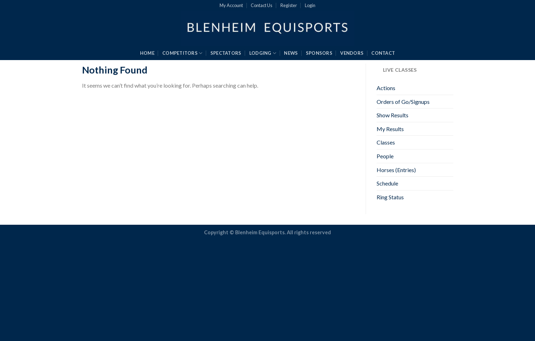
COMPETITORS (182, 53)
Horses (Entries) (396, 169)
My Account (231, 5)
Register (288, 5)
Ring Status (390, 197)
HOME (147, 53)
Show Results (392, 115)
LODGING (262, 53)
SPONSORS (319, 53)
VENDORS (352, 53)
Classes (386, 142)
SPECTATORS (226, 53)
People (385, 156)
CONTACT (383, 53)
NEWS (291, 53)
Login (310, 5)
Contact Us (261, 5)
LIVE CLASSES (405, 70)
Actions (386, 87)
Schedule (387, 183)
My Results (390, 128)
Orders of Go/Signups (403, 101)
